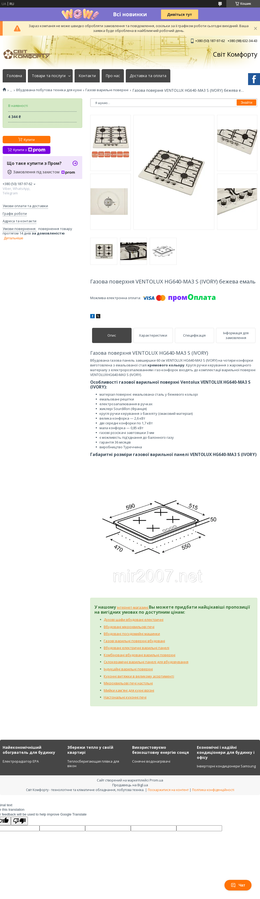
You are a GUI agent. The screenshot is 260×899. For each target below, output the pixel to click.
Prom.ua (156, 780)
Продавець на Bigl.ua (130, 785)
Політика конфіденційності (213, 790)
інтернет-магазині (133, 607)
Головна (14, 75)
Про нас (113, 75)
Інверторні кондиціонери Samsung (226, 766)
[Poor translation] (19, 821)
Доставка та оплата (148, 75)
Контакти (87, 75)
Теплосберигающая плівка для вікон (93, 763)
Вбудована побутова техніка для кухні (49, 90)
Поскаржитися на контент (168, 790)
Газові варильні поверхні (106, 90)
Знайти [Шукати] (246, 102)
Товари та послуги (49, 75)
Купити (29, 140)
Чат (238, 885)
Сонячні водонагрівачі (151, 761)
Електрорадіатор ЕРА (21, 761)
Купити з (29, 150)
